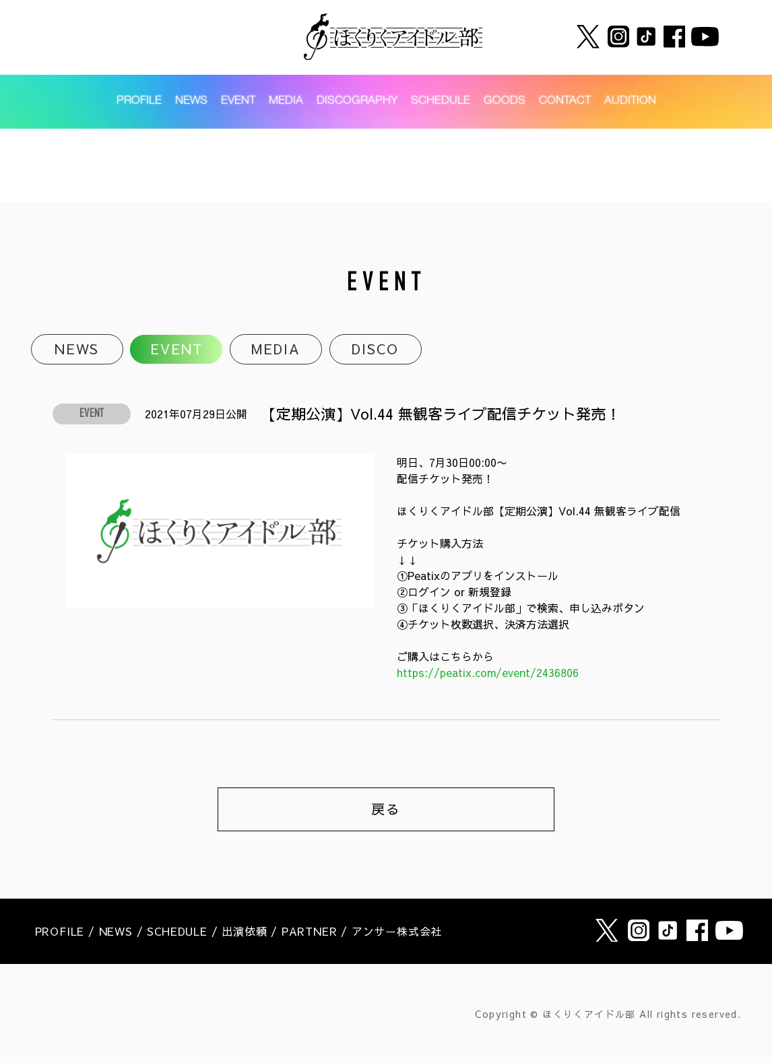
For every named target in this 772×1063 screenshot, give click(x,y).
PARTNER (309, 931)
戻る (386, 809)
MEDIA (286, 101)
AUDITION (630, 101)
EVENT (238, 101)
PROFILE (139, 101)
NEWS (191, 101)
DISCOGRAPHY (357, 101)
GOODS (504, 101)
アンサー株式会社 (397, 931)
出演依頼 (244, 931)
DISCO (375, 349)
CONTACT (565, 101)
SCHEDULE (440, 101)
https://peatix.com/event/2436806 (488, 672)
